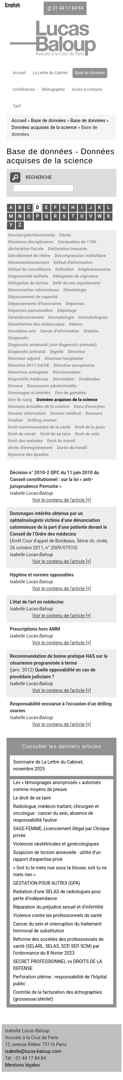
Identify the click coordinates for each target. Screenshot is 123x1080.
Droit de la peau (90, 427)
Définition (64, 269)
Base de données (90, 73)
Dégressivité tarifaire (28, 276)
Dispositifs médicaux (28, 379)
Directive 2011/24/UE (28, 365)
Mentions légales (22, 1065)
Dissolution (63, 379)
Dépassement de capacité (33, 296)
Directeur (77, 351)
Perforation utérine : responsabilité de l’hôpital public (60, 980)
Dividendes (89, 379)
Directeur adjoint (24, 358)
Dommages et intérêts (29, 392)
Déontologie (74, 289)
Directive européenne (74, 365)
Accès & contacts (87, 89)
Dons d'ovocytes (89, 406)
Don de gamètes (70, 392)
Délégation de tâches (28, 283)
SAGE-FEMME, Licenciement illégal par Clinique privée (61, 832)
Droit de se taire (55, 433)
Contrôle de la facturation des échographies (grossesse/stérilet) (57, 996)
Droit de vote (87, 433)
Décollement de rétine (29, 255)
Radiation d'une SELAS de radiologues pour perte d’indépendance (57, 895)
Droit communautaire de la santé (39, 427)
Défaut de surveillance (29, 269)
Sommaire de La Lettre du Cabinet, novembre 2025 (48, 765)
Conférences (24, 89)
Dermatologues (93, 317)
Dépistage (66, 310)
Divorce (15, 385)
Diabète (91, 331)
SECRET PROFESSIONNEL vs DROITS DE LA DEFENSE (57, 965)
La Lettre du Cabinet (50, 73)
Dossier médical (65, 413)
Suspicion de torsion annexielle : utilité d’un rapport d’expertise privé (57, 856)
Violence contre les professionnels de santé (57, 915)
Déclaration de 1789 (77, 241)
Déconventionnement (28, 262)
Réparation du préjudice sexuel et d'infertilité (58, 907)
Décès (65, 235)
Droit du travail (61, 440)
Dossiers (94, 413)
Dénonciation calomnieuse (33, 289)
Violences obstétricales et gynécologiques (56, 843)
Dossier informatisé (27, 413)
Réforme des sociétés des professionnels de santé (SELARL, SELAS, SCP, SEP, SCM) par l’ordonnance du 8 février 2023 (58, 946)
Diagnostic (18, 337)
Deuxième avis (22, 331)
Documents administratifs (52, 385)
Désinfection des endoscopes (36, 324)
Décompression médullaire (80, 255)
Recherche (39, 177)
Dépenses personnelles (30, 310)
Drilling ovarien (42, 420)
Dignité (56, 351)
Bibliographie (53, 89)
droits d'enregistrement (30, 447)
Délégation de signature (75, 276)
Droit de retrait (22, 433)
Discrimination (66, 372)
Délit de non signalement (76, 283)
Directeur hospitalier (64, 358)
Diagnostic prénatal (26, 351)
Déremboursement (26, 317)
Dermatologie (61, 317)
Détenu (75, 324)
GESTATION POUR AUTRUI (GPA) (46, 883)
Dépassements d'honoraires (34, 303)
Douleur (15, 420)
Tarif (17, 106)
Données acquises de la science (44, 127)
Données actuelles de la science (39, 406)
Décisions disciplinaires (30, 241)
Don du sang (20, 399)
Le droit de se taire (32, 797)
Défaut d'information (73, 262)
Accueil (19, 73)
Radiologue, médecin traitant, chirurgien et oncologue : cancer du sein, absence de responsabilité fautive (56, 813)
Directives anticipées (28, 372)
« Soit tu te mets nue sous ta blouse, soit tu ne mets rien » (60, 871)
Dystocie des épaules (28, 454)
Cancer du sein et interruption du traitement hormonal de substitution (57, 927)
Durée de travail (72, 447)
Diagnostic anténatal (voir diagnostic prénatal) (52, 344)
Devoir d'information (59, 331)
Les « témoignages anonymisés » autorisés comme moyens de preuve (57, 786)
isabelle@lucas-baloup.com (33, 1051)
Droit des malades (25, 440)
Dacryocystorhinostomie (31, 235)
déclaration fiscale (26, 248)
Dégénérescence (94, 269)
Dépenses (75, 303)
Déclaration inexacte (67, 248)
